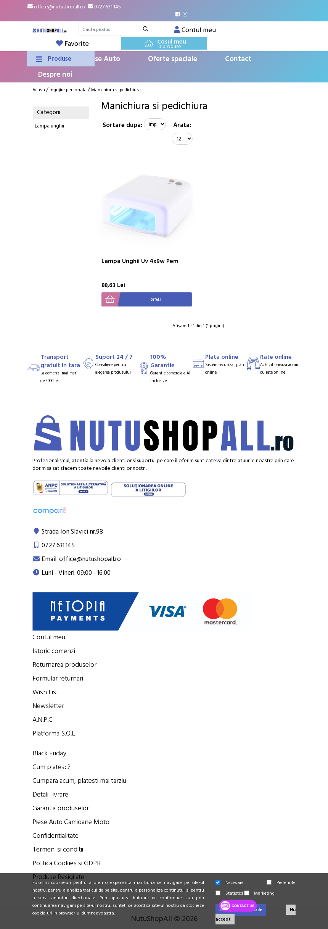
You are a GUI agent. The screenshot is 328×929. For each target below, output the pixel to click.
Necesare (229, 882)
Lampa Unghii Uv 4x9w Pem (139, 261)
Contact (238, 59)
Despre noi (55, 74)
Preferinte (281, 882)
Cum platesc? (51, 767)
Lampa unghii (49, 126)
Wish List (45, 692)
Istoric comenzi (53, 651)
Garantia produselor (60, 808)
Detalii (131, 299)
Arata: (182, 125)
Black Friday (49, 753)
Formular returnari (57, 678)
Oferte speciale (172, 59)
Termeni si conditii (57, 849)
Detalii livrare (50, 794)
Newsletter (48, 706)
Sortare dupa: (122, 125)
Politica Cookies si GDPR (66, 863)
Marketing (259, 893)
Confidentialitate (55, 835)
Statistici (229, 893)
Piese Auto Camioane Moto (70, 822)
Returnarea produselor (64, 664)
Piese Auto (102, 59)
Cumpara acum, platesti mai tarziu (79, 780)
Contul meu (48, 637)
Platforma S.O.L (53, 733)
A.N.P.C (42, 719)
